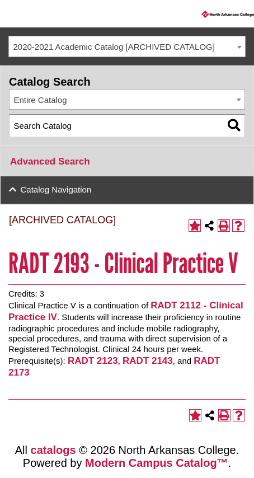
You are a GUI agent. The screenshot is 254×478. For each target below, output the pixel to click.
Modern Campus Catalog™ (156, 463)
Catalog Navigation (56, 189)
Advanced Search (50, 161)
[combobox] (127, 46)
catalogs (53, 450)
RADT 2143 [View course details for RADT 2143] (148, 360)
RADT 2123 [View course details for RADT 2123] (93, 360)
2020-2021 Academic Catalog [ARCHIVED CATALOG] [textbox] (114, 46)
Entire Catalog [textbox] (40, 100)
